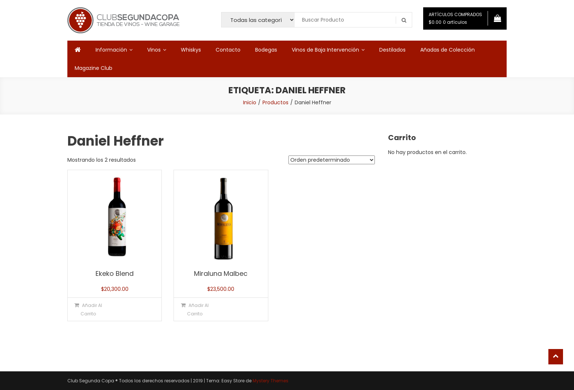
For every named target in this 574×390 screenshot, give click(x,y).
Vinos (154, 49)
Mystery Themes (270, 381)
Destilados (392, 49)
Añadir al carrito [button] (91, 309)
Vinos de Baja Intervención (325, 49)
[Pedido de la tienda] (331, 159)
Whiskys (191, 49)
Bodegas (266, 49)
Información (111, 49)
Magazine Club (93, 68)
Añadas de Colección (447, 49)
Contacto (228, 49)
